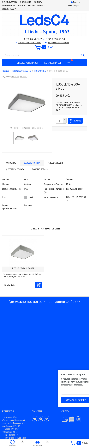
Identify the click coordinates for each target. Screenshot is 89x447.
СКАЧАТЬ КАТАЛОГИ (9, 2)
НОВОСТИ (21, 5)
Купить (77, 120)
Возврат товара (40, 169)
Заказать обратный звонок (29, 42)
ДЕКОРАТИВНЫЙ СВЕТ (27, 62)
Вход (74, 2)
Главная (5, 71)
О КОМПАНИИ (25, 2)
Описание (11, 162)
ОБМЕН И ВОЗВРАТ (9, 9)
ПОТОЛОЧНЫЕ (40, 71)
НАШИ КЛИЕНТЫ (8, 5)
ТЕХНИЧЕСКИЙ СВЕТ (53, 62)
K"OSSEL (23, 77)
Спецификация (55, 162)
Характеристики (32, 162)
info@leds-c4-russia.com (58, 42)
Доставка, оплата (15, 169)
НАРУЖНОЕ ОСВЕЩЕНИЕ (21, 71)
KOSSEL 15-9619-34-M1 (23, 268)
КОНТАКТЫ (38, 2)
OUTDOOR (15, 77)
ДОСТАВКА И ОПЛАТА (36, 5)
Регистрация (73, 5)
